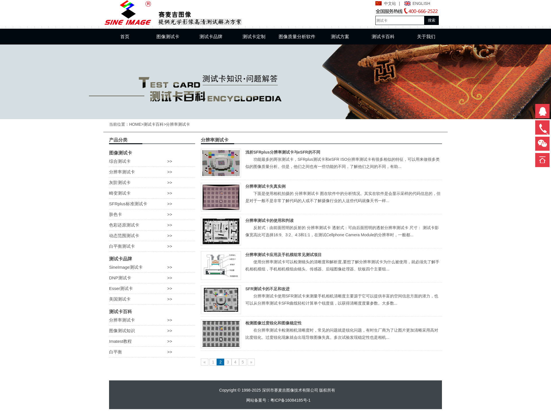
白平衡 (152, 352)
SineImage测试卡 (152, 267)
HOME (135, 124)
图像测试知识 (152, 331)
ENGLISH (421, 3)
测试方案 (340, 36)
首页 (124, 36)
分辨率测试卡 (178, 124)
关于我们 (426, 36)
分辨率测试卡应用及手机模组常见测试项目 (283, 254)
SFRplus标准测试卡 (152, 204)
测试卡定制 (253, 36)
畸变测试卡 (152, 193)
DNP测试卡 (152, 278)
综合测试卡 (152, 161)
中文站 (390, 3)
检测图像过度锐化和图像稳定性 (273, 323)
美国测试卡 (152, 299)
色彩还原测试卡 (152, 225)
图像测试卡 (167, 36)
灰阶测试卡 (152, 182)
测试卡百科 (383, 36)
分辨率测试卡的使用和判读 (269, 220)
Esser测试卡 (152, 288)
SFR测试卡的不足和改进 (267, 289)
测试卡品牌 (210, 36)
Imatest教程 (152, 341)
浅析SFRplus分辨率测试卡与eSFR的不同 (282, 152)
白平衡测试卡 (152, 246)
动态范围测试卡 (152, 236)
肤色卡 (152, 214)
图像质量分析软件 (297, 36)
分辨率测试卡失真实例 (265, 186)
